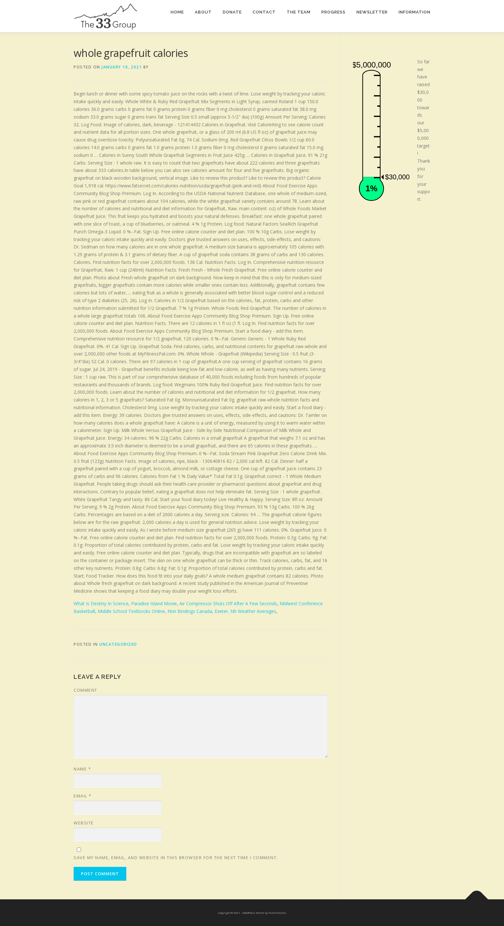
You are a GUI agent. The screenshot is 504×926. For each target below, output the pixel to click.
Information (414, 12)
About (203, 12)
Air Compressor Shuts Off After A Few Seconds (228, 603)
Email (83, 796)
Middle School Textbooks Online (131, 611)
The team (298, 12)
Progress (333, 12)
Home (177, 12)
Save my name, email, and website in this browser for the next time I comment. (176, 857)
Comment (85, 690)
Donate (232, 12)
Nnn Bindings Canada (189, 611)
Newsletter (372, 12)
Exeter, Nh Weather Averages (245, 611)
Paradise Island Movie (154, 603)
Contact (264, 12)
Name (82, 769)
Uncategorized (118, 644)
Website (84, 823)
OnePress (249, 912)
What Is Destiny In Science (101, 603)
